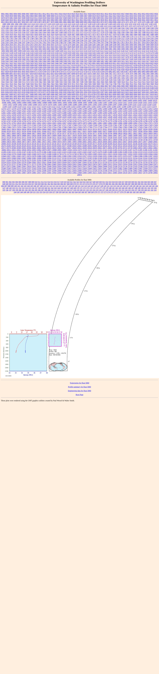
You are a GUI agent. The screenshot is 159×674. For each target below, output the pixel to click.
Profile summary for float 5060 (79, 387)
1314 (36, 28)
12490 (99, 113)
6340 (135, 67)
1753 (61, 36)
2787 (65, 43)
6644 (32, 71)
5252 (110, 57)
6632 (144, 69)
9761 (135, 98)
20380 (69, 146)
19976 (64, 142)
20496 (94, 146)
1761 (94, 36)
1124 (73, 24)
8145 (48, 88)
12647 (105, 117)
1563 (40, 32)
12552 (8, 115)
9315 (152, 96)
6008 (106, 63)
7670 (69, 84)
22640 (49, 162)
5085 (127, 49)
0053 (144, 14)
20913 (14, 150)
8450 (144, 92)
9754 (115, 98)
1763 (102, 36)
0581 (81, 18)
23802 (135, 171)
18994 (54, 135)
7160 (123, 76)
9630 (15, 98)
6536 (110, 69)
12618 (115, 115)
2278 (135, 41)
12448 (94, 111)
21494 (120, 152)
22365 (49, 160)
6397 (69, 69)
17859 (115, 127)
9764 (148, 98)
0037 (123, 14)
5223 (148, 55)
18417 (79, 131)
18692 (39, 133)
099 (12, 186)
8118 (148, 86)
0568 (65, 18)
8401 (106, 92)
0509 (28, 18)
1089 (4, 24)
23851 (3, 173)
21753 (69, 154)
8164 (81, 88)
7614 (139, 82)
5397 (86, 61)
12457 (140, 111)
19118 (155, 135)
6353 (148, 67)
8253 (139, 90)
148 (7, 188)
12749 (18, 121)
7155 (102, 76)
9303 (123, 96)
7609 (119, 82)
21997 (150, 156)
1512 (106, 30)
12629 (13, 117)
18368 (44, 131)
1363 (11, 30)
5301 (28, 59)
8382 (61, 92)
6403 (81, 69)
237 (135, 190)
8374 (40, 92)
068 (68, 184)
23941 (49, 173)
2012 (61, 38)
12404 (105, 109)
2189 (77, 41)
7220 (69, 78)
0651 (15, 20)
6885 (152, 71)
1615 (152, 32)
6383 (44, 69)
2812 (119, 43)
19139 (13, 138)
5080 (106, 49)
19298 (84, 138)
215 (65, 190)
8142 (36, 88)
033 (110, 182)
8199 (28, 90)
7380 (7, 80)
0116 (56, 16)
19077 (125, 135)
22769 (24, 164)
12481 (69, 113)
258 (57, 192)
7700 (102, 84)
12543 (140, 113)
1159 (155, 24)
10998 (90, 102)
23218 (150, 166)
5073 (77, 49)
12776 (99, 121)
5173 (127, 53)
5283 (148, 57)
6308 (81, 67)
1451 (52, 30)
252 (37, 192)
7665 (57, 84)
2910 (11, 45)
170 (78, 188)
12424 (34, 111)
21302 (8, 152)
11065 (29, 105)
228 (107, 190)
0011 (40, 14)
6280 (15, 67)
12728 (110, 119)
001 (7, 182)
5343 (7, 61)
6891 (11, 74)
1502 (77, 30)
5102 (32, 51)
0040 (127, 14)
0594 (115, 18)
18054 (39, 129)
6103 (57, 65)
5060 (28, 49)
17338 (94, 125)
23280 (3, 169)
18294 (145, 129)
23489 (130, 169)
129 (105, 186)
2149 (90, 38)
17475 (13, 127)
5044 (127, 47)
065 (58, 184)
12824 (49, 123)
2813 (123, 43)
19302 (89, 138)
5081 (110, 49)
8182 (135, 88)
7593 (61, 82)
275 (111, 192)
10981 (9, 102)
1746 (32, 36)
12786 (145, 121)
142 (143, 186)
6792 (94, 71)
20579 (8, 148)
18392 (69, 131)
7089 (11, 76)
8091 (135, 86)
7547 (123, 80)
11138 (63, 107)
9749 (102, 98)
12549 (150, 113)
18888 (24, 135)
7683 (86, 84)
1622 (19, 34)
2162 (139, 38)
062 (49, 184)
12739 (140, 119)
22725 (120, 162)
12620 (125, 115)
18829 (145, 133)
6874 (123, 71)
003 (13, 182)
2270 (102, 41)
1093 (21, 24)
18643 (13, 133)
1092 (17, 24)
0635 (127, 18)
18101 (84, 129)
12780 (115, 121)
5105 (44, 51)
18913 (29, 135)
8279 (156, 90)
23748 (105, 171)
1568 (61, 32)
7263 (127, 78)
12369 (129, 107)
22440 (79, 160)
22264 (8, 160)
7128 (56, 76)
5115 (81, 51)
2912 (19, 45)
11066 (34, 105)
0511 (36, 18)
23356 (39, 169)
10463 (94, 100)
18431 (84, 131)
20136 (54, 144)
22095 (44, 158)
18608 (155, 131)
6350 (139, 67)
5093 (3, 51)
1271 (126, 26)
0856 (15, 22)
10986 (34, 102)
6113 (61, 65)
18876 (19, 135)
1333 (90, 28)
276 (115, 192)
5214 (115, 55)
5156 (57, 53)
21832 (130, 154)
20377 (64, 146)
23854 (14, 173)
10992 (64, 102)
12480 (64, 113)
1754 (65, 36)
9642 (36, 98)
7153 (94, 76)
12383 (39, 109)
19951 (49, 142)
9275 (81, 96)
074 (87, 184)
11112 (29, 107)
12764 (59, 121)
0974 (102, 22)
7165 (135, 76)
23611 (69, 171)
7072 (115, 74)
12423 (29, 111)
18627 (3, 133)
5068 (61, 49)
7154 (98, 76)
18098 (79, 129)
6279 (11, 67)
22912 (110, 164)
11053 (150, 102)
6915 (19, 74)
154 (26, 188)
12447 (89, 111)
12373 (149, 107)
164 (58, 188)
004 (16, 182)
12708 (49, 119)
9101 (36, 96)
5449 (69, 63)
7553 (139, 80)
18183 (115, 129)
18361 (39, 131)
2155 (115, 38)
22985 (18, 166)
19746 (145, 140)
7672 (73, 84)
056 (29, 184)
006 (23, 182)
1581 (115, 32)
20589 (18, 148)
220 (81, 190)
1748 (40, 36)
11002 (95, 102)
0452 (123, 16)
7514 (98, 80)
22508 (130, 160)
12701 (34, 119)
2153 (106, 38)
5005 (135, 45)
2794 (90, 43)
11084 (64, 105)
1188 (64, 26)
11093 (99, 105)
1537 (28, 32)
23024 (29, 166)
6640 (15, 71)
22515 (135, 160)
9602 (11, 98)
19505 (39, 140)
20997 (64, 150)
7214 (52, 78)
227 (103, 190)
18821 (130, 133)
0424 (119, 16)
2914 (28, 45)
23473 (110, 169)
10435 (28, 100)
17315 (79, 125)
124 (88, 186)
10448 (58, 100)
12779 (110, 121)
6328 (102, 67)
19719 (130, 140)
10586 (4, 102)
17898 (130, 127)
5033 (90, 47)
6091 (11, 65)
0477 (156, 16)
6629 (131, 69)
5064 (44, 49)
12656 (150, 117)
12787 (150, 121)
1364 (15, 30)
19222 (64, 138)
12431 (59, 111)
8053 (94, 86)
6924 (57, 74)
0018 (65, 14)
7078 (127, 74)
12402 (99, 109)
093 (148, 184)
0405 (77, 16)
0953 (98, 22)
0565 (52, 18)
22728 (125, 162)
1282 (15, 28)
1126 (81, 24)
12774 (89, 121)
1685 (139, 34)
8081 (115, 86)
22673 (69, 162)
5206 (81, 55)
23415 (74, 169)
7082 (144, 74)
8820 (106, 94)
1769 (127, 36)
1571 (73, 32)
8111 (144, 86)
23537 (13, 171)
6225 (123, 65)
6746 (44, 71)
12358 (78, 107)
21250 (125, 150)
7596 (73, 82)
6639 (11, 71)
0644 (148, 18)
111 (47, 186)
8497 (65, 94)
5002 (123, 45)
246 (21, 192)
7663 (52, 84)
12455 (130, 111)
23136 (125, 166)
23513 (150, 169)
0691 (40, 20)
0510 (32, 18)
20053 (120, 142)
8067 (106, 86)
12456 (135, 111)
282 (134, 192)
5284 (152, 57)
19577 (59, 140)
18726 (59, 133)
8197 (19, 90)
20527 (110, 146)
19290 (79, 138)
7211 (40, 78)
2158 (127, 38)
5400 (98, 61)
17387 (120, 125)
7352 (148, 78)
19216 (59, 138)
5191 (40, 55)
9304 (127, 96)
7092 (19, 76)
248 (24, 192)
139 (134, 186)
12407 (115, 109)
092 (145, 184)
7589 (57, 82)
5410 (119, 61)
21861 (13, 156)
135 (121, 186)
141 (140, 186)
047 (155, 182)
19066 (110, 135)
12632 (29, 117)
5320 (98, 59)
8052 (90, 86)
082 (113, 184)
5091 (152, 49)
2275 (123, 41)
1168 (36, 26)
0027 (86, 14)
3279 (69, 45)
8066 (102, 86)
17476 (18, 127)
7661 (48, 84)
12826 (59, 123)
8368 (28, 92)
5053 (7, 49)
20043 (110, 142)
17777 (110, 127)
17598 (64, 127)
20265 (145, 144)
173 (87, 188)
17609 (69, 127)
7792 (123, 84)
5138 (11, 53)
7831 (135, 84)
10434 (23, 100)
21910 (79, 156)
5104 (40, 51)
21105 (84, 150)
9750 (106, 98)
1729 (28, 36)
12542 (135, 113)
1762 (98, 36)
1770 (131, 36)
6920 (40, 74)
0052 (139, 14)
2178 (44, 41)
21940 (99, 156)
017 (58, 182)
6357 (7, 69)
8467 (7, 94)
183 (119, 188)
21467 (89, 152)
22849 (84, 164)
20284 (8, 146)
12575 (29, 115)
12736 (135, 119)
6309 (86, 67)
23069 (74, 166)
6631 (139, 69)
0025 (81, 14)
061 (45, 184)
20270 (150, 144)
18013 (8, 129)
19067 (115, 135)
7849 (152, 84)
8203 (40, 90)
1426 (32, 30)
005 (20, 182)
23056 (64, 166)
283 (137, 192)
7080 (135, 74)
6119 (73, 65)
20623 (64, 148)
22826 (64, 164)
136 (124, 186)
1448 (40, 30)
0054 (148, 14)
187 (132, 188)
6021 (135, 63)
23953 (69, 173)
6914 (15, 74)
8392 (86, 92)
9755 (119, 98)
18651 (18, 133)
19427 (13, 140)
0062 (23, 16)
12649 (115, 117)
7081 (139, 74)
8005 (48, 86)
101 (18, 186)
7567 (11, 82)
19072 (120, 135)
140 (137, 186)
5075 (86, 49)
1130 (98, 24)
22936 (130, 164)
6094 (24, 65)
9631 (19, 98)
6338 (127, 67)
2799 (110, 43)
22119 (54, 158)
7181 (152, 76)
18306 (155, 129)
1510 (98, 30)
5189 (32, 55)
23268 (155, 166)
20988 (54, 150)
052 (16, 184)
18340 (29, 131)
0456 (139, 16)
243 (155, 190)
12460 (155, 111)
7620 (156, 82)
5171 (119, 53)
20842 (150, 148)
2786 (61, 43)
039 (129, 182)
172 (84, 188)
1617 (3, 34)
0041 (131, 14)
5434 (40, 63)
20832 (140, 148)
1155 (138, 24)
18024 (19, 129)
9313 (148, 96)
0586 (94, 18)
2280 (144, 41)
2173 (28, 41)
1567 (57, 32)
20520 (99, 146)
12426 (39, 111)
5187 (23, 55)
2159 (131, 38)
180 (110, 188)
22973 (8, 166)
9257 (57, 96)
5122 (106, 51)
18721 (54, 133)
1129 (93, 24)
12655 (145, 117)
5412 (127, 61)
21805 (94, 154)
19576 (54, 140)
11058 (15, 105)
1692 (7, 36)
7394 (23, 80)
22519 (140, 160)
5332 (148, 59)
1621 (15, 34)
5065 (48, 49)
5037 (106, 47)
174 (90, 188)
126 (95, 186)
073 (84, 184)
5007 (144, 45)
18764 (89, 133)
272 (102, 192)
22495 (115, 160)
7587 (52, 82)
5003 (127, 45)
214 (61, 190)
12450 (105, 111)
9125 (40, 96)
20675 (105, 148)
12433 (64, 111)
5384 (44, 61)
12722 (84, 119)
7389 (19, 80)
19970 (59, 142)
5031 (81, 47)
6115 (65, 65)
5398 (90, 61)
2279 (139, 41)
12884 (110, 123)
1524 (156, 30)
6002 (98, 63)
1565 (48, 32)
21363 (29, 152)
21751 (64, 154)
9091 (11, 96)
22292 (39, 160)
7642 (19, 84)
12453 (120, 111)
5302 (32, 59)
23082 (94, 166)
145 (153, 186)
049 (7, 184)
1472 (65, 30)
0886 (69, 22)
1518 (131, 30)
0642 (139, 18)
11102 (139, 105)
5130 (135, 51)
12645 (94, 117)
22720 (105, 162)
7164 (131, 76)
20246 (135, 144)
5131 (139, 51)
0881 (61, 22)
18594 (145, 131)
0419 (98, 16)
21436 (69, 152)
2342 (3, 43)
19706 (120, 140)
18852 (155, 133)
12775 (94, 121)
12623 (140, 115)
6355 (156, 67)
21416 (54, 152)
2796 (98, 43)
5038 (110, 47)
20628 (74, 148)
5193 (48, 55)
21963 (115, 156)
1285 (19, 28)
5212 (106, 55)
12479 (59, 113)
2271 (106, 41)
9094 (19, 96)
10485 (119, 100)
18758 (79, 133)
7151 (85, 76)
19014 (64, 135)
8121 (152, 86)
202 (26, 190)
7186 (15, 78)
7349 (144, 78)
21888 (49, 156)
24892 (155, 173)
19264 (69, 138)
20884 (3, 150)
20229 (125, 144)
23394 (59, 169)
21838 (140, 154)
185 (126, 188)
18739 (69, 133)
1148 (110, 24)
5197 (65, 55)
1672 (94, 34)
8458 (152, 92)
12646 (99, 117)
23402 (64, 169)
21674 (39, 154)
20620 (59, 148)
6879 (131, 71)
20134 (44, 144)
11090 (84, 105)
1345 (135, 28)
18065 (49, 129)
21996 (145, 156)
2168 (7, 41)
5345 (11, 61)
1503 (81, 30)
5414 (135, 61)
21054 (74, 150)
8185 (148, 88)
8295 (11, 92)
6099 (44, 65)
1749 (44, 36)
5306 (48, 59)
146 (156, 186)
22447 (89, 160)
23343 (34, 169)
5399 (94, 61)
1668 (77, 34)
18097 (74, 129)
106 (34, 186)
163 (55, 188)
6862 (110, 71)
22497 (125, 160)
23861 (19, 173)
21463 (84, 152)
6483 (90, 69)
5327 (127, 59)
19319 (99, 138)
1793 (48, 38)
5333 (152, 59)
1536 (23, 32)
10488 (124, 100)
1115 (37, 24)
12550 (155, 113)
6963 (65, 74)
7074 (119, 74)
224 (94, 190)
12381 (29, 109)
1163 (15, 26)
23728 (94, 171)
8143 (40, 88)
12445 (79, 111)
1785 (19, 38)
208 (45, 190)
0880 (57, 22)
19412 (8, 140)
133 (114, 186)
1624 (28, 34)
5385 (48, 61)
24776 (145, 173)
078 (100, 184)
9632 (23, 98)
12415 (150, 109)
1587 (139, 32)
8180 (131, 88)
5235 (40, 57)
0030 (98, 14)
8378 (48, 92)
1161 (7, 26)
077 (97, 184)
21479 (99, 152)
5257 (123, 57)
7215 (57, 78)
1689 (156, 34)
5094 (7, 51)
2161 (135, 38)
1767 (119, 36)
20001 (84, 142)
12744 (155, 119)
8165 (86, 88)
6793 (98, 71)
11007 (105, 102)
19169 (29, 138)
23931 (44, 173)
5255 (119, 57)
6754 (77, 71)
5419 (156, 61)
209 (49, 190)
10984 (24, 102)
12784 (135, 121)
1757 (77, 36)
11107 (9, 107)
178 (103, 188)
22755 (8, 164)
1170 (44, 26)
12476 (44, 113)
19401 (155, 138)
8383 (65, 92)
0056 (156, 14)
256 (50, 192)
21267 (130, 150)
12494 (105, 113)
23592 (39, 171)
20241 (130, 144)
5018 (32, 47)
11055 (5, 105)
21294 (155, 150)
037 (123, 182)
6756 (86, 71)
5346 (15, 61)
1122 (65, 24)
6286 (40, 67)
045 (148, 182)
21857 (8, 156)
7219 (65, 78)
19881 (39, 142)
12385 (49, 109)
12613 (89, 115)
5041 (123, 47)
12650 (120, 117)
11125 (58, 107)
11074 (44, 105)
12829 (74, 123)
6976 (90, 74)
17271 (64, 125)
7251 (90, 78)
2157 (123, 38)
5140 (19, 53)
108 (41, 186)
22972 (3, 166)
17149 (13, 125)
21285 (140, 150)
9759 (131, 98)
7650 (32, 84)
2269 (98, 41)
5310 (65, 59)
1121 (61, 24)
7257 (106, 78)
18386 (59, 131)
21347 (24, 152)
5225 (156, 55)
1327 (81, 28)
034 (113, 182)
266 (82, 192)
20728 (130, 148)
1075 (127, 22)
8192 (3, 90)
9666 (77, 98)
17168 (24, 125)
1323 (69, 28)
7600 (90, 82)
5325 (119, 59)
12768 (69, 121)
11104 (149, 105)
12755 (44, 121)
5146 (44, 53)
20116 (29, 144)
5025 (57, 47)
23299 (13, 169)
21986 (140, 156)
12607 (59, 115)
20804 (135, 148)
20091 (155, 142)
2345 (15, 43)
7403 (36, 80)
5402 (106, 61)
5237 (48, 57)
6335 (115, 67)
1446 (36, 30)
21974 (125, 156)
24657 (140, 173)
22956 (140, 164)
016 (55, 182)
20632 (79, 148)
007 (26, 182)
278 (121, 192)
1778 (148, 36)
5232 (28, 57)
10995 (75, 102)
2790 (77, 43)
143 (146, 186)
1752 (57, 36)
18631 (8, 133)
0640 (131, 18)
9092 (15, 96)
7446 (77, 80)
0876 (44, 22)
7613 (135, 82)
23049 (49, 166)
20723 (125, 148)
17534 (39, 127)
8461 (156, 92)
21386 (44, 152)
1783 (11, 38)
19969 (54, 142)
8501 (77, 94)
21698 (54, 154)
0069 (52, 16)
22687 (79, 162)
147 (3, 188)
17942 (145, 127)
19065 (105, 135)
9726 (90, 98)
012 (42, 182)
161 (49, 188)
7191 (36, 78)
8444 (135, 92)
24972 (79, 175)
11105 (154, 105)
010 (36, 182)
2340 (152, 41)
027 (90, 182)
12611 (79, 115)
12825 (54, 123)
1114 (33, 24)
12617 (110, 115)
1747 (36, 36)
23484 (125, 169)
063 (52, 184)
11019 (135, 102)
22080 (29, 158)
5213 (110, 55)
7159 (119, 76)
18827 (140, 133)
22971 (155, 164)
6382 (40, 69)
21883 (44, 156)
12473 (34, 113)
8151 (61, 88)
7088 (7, 76)
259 (60, 192)
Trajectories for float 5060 (79, 383)
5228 (11, 57)
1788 (32, 38)
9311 (139, 96)
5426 (28, 63)
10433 (18, 100)
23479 (115, 169)
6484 (94, 69)
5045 (131, 47)
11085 (69, 105)
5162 (81, 53)
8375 (44, 92)
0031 (102, 14)
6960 (61, 74)
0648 (3, 20)
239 (142, 190)
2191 (86, 41)
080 (107, 184)
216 (68, 190)
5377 (23, 61)
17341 (99, 125)
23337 (29, 169)
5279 (131, 57)
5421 (7, 63)
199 (16, 190)
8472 (15, 94)
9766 (156, 98)
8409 (119, 92)
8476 (23, 94)
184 (123, 188)
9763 (144, 98)
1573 (81, 32)
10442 (48, 100)
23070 (79, 166)
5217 (127, 55)
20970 (44, 150)
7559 (156, 80)
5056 (15, 49)
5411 (123, 61)
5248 (94, 57)
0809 (65, 20)
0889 (81, 22)
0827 (90, 20)
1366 (23, 30)
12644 (89, 117)
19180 (39, 138)
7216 (61, 78)
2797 (102, 43)
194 (155, 188)
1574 (86, 32)
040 (132, 182)
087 (129, 184)
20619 (54, 148)
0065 (36, 16)
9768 (3, 100)
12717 (79, 119)
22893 (105, 164)
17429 (145, 125)
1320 (57, 28)
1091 (12, 24)
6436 (86, 69)
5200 (77, 55)
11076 (50, 105)
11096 (109, 105)
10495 (139, 100)
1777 (144, 36)
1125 (77, 24)
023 (78, 182)
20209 (109, 144)
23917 (39, 173)
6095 (28, 65)
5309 (61, 59)
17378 (110, 125)
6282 (23, 67)
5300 (23, 59)
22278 (24, 160)
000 (3, 182)
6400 (73, 69)
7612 (131, 82)
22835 (74, 164)
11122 (53, 107)
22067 (24, 158)
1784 (15, 38)
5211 (102, 55)
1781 (3, 38)
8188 (152, 88)
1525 (3, 32)
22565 (18, 162)
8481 (36, 94)
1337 (106, 28)
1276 (147, 26)
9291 (94, 96)
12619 (120, 115)
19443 (24, 140)
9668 (81, 98)
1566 (52, 32)
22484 (110, 160)
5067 (57, 49)
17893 (125, 127)
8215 (90, 90)
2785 (57, 43)
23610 (64, 171)
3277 (61, 45)
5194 (52, 55)
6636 (156, 69)
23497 (140, 169)
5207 (86, 55)
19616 (89, 140)
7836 (139, 84)
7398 (28, 80)
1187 (60, 26)
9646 (44, 98)
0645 (152, 18)
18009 (3, 129)
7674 (77, 84)
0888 (77, 22)
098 (9, 186)
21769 (74, 154)
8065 (98, 86)
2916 (36, 45)
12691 (18, 119)
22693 (84, 162)
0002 (7, 14)
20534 (125, 146)
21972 (120, 156)
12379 (18, 109)
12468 (18, 113)
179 (107, 188)
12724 (94, 119)
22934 (125, 164)
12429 (49, 111)
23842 (155, 171)
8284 (7, 92)
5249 (98, 57)
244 (15, 192)
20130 (34, 144)
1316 (44, 28)
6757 (90, 71)
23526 (3, 171)
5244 (77, 57)
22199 (99, 158)
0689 (32, 20)
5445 (52, 63)
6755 (81, 71)
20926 (24, 150)
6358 (11, 69)
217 (71, 190)
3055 (52, 45)
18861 (3, 135)
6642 (23, 71)
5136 (3, 53)
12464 (13, 113)
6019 (127, 63)
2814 (127, 43)
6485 (98, 69)
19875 (29, 142)
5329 (135, 59)
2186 (65, 41)
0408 (90, 16)
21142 (104, 150)
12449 (99, 111)
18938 (44, 135)
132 (111, 186)
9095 (23, 96)
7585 (44, 82)
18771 (94, 133)
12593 (39, 115)
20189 (104, 144)
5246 (86, 57)
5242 (69, 57)
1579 (106, 32)
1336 (102, 28)
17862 (120, 127)
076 (94, 184)
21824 (120, 154)
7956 (28, 86)
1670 (86, 34)
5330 (139, 59)
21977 (130, 156)
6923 (52, 74)
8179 (127, 88)
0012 (44, 14)
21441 (74, 152)
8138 (28, 88)
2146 (77, 38)
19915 (44, 142)
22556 (13, 162)
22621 (44, 162)
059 (39, 184)
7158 (114, 76)
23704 (84, 171)
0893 (86, 22)
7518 (102, 80)
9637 (32, 98)
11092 (94, 105)
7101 (32, 76)
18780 (99, 133)
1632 (48, 34)
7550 (131, 80)
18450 (89, 131)
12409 (125, 109)
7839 (144, 84)
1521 (144, 30)
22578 (24, 162)
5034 (94, 47)
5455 (90, 63)
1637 (65, 34)
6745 (40, 71)
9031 (3, 96)
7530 (106, 80)
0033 (110, 14)
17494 (24, 127)
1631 (44, 34)
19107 (145, 135)
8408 (115, 92)
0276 (65, 16)
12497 (115, 113)
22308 (44, 160)
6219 (102, 65)
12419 (13, 111)
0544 (40, 18)
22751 (155, 162)
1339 (115, 28)
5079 (102, 49)
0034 (115, 14)
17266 (54, 125)
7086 (3, 76)
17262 (49, 125)
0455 (135, 16)
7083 (148, 74)
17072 (150, 123)
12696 (24, 119)
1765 (110, 36)
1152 (126, 24)
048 (3, 184)
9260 (61, 96)
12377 (8, 109)
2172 (23, 41)
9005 (139, 94)
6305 (69, 67)
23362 (44, 169)
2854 (7, 45)
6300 (48, 67)
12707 (44, 119)
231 (116, 190)
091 (142, 184)
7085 (156, 74)
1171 (48, 26)
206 (39, 190)
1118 (49, 24)
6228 (135, 65)
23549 (18, 171)
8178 (123, 88)
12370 (134, 107)
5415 (139, 61)
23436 (84, 169)
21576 (13, 154)
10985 (29, 102)
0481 (11, 18)
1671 (90, 34)
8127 (11, 88)
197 (10, 190)
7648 (28, 84)
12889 (130, 123)
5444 (48, 63)
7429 (69, 80)
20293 (13, 146)
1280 (7, 28)
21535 (155, 152)
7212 (44, 78)
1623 (23, 34)
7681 (81, 84)
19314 (94, 138)
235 (129, 190)
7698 (94, 84)
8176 (119, 88)
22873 (99, 164)
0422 (110, 16)
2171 (19, 41)
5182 (7, 55)
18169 (109, 129)
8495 (61, 94)
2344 (11, 43)
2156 (119, 38)
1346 (139, 28)
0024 (77, 14)
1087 (152, 22)
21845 (155, 154)
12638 (59, 117)
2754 (36, 43)
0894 (90, 22)
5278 (127, 57)
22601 (34, 162)
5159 (69, 53)
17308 (74, 125)
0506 (15, 18)
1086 (148, 22)
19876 (34, 142)
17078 (155, 123)
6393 (57, 69)
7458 (81, 80)
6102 (53, 65)
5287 (3, 59)
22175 (84, 158)
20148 (74, 144)
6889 (7, 74)
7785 (119, 84)
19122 (3, 138)
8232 (115, 90)
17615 (74, 127)
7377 (156, 78)
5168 (106, 53)
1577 (98, 32)
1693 (11, 36)
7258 (110, 78)
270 (95, 192)
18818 (120, 133)
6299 (44, 67)
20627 (69, 148)
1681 (123, 34)
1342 (127, 28)
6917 (28, 74)
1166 (28, 26)
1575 (90, 32)
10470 (104, 100)
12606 (54, 115)
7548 (127, 80)
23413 (69, 169)
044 (145, 182)
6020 (131, 63)
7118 (52, 76)
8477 (28, 94)
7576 (32, 82)
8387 (73, 92)
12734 (130, 119)
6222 (110, 65)
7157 (110, 76)
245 (18, 192)
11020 (140, 102)
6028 (7, 65)
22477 (105, 160)
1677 (110, 34)
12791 (8, 123)
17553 (49, 127)
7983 (40, 86)
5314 (73, 59)
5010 (156, 45)
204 (32, 190)
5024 (52, 47)
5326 (123, 59)
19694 (115, 140)
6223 (114, 65)
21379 (39, 152)
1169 (40, 26)
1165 (24, 26)
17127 (8, 125)
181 (113, 188)
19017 (69, 135)
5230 (19, 57)
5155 (52, 53)
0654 (23, 20)
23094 (99, 166)
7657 (40, 84)
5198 (69, 55)
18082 (64, 129)
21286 (145, 150)
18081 (59, 129)
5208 (90, 55)
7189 (28, 78)
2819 (148, 43)
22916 (115, 164)
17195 (39, 125)
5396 (81, 61)
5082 (115, 49)
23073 (89, 166)
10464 (99, 100)
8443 (131, 92)
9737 (94, 98)
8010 (61, 86)
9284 (86, 96)
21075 (79, 150)
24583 (135, 173)
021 (71, 182)
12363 (98, 107)
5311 (69, 59)
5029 (73, 47)
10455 (69, 100)
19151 (24, 138)
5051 (156, 47)
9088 (7, 96)
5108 (57, 51)
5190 (36, 55)
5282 (144, 57)
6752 (69, 71)
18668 (29, 133)
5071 (69, 49)
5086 (131, 49)
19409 (3, 140)
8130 (19, 88)
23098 (105, 166)
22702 (89, 162)
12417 (3, 111)
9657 (61, 98)
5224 (152, 55)
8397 (102, 92)
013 (45, 182)
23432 (79, 169)
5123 (110, 51)
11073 (40, 105)
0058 (7, 16)
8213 (81, 90)
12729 (115, 119)
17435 (150, 125)
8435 (127, 92)
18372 (49, 131)
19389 (145, 138)
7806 (127, 84)
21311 (13, 152)
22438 (74, 160)
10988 (44, 102)
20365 (59, 146)
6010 (110, 63)
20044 (115, 142)
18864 (14, 135)
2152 (102, 38)
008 (29, 182)
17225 (44, 125)
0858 (23, 22)
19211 (54, 138)
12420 (18, 111)
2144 (69, 38)
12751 (29, 121)
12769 (74, 121)
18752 (74, 133)
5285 (156, 57)
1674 (102, 34)
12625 (150, 115)
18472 (105, 131)
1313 (32, 28)
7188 (23, 78)
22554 (3, 162)
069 (71, 184)
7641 (15, 84)
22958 (145, 164)
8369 (32, 92)
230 (113, 190)
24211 (95, 173)
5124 (114, 51)
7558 (152, 80)
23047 (44, 166)
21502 (135, 152)
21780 (79, 154)
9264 (65, 96)
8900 (135, 94)
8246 (127, 90)
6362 (28, 69)
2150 (94, 38)
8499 (73, 94)
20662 (99, 148)
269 (92, 192)
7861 (7, 86)
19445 (29, 140)
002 (10, 182)
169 (74, 188)
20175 (94, 144)
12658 (3, 119)
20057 (125, 142)
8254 (144, 90)
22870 (94, 164)
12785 (140, 121)
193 (152, 188)
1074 (123, 22)
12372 (144, 107)
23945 (59, 173)
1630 (40, 34)
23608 (59, 171)
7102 (36, 76)
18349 (34, 131)
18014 (14, 129)
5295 (11, 59)
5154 (48, 53)
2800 (115, 43)
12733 (125, 119)
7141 (73, 76)
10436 (33, 100)
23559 (29, 171)
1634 (57, 34)
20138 (64, 144)
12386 (54, 109)
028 (94, 182)
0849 (148, 20)
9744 (98, 98)
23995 (89, 173)
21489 (115, 152)
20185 (99, 144)
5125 (118, 51)
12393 (69, 109)
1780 (156, 36)
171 (81, 188)
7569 (19, 82)
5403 (110, 61)
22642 (54, 162)
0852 (156, 20)
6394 (61, 69)
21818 (115, 154)
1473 (69, 30)
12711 (59, 119)
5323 (110, 59)
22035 (155, 156)
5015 (19, 47)
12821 (34, 123)
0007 (28, 14)
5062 (36, 49)
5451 (77, 63)
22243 (145, 158)
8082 (119, 86)
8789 (94, 94)
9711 (85, 98)
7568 (15, 82)
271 (98, 192)
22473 (94, 160)
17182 (34, 125)
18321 (13, 131)
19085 (130, 135)
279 (124, 192)
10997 (85, 102)
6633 (148, 69)
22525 (145, 160)
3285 (94, 45)
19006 (59, 135)
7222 (77, 78)
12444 (74, 111)
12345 (68, 107)
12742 (150, 119)
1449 (44, 30)
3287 (102, 45)
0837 (131, 20)
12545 (145, 113)
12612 (84, 115)
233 (123, 190)
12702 (39, 119)
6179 (90, 65)
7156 (106, 76)
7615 (144, 82)
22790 (44, 164)
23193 (145, 166)
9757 (123, 98)
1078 (139, 22)
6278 (7, 67)
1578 (102, 32)
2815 (131, 43)
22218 (120, 158)
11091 (89, 105)
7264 (131, 78)
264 (76, 192)
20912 (9, 150)
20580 (13, 148)
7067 (110, 74)
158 (39, 188)
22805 (54, 164)
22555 (8, 162)
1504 (86, 30)
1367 (28, 30)
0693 (48, 20)
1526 (7, 32)
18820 (125, 133)
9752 (110, 98)
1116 (41, 24)
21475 (94, 152)
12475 (39, 113)
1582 (119, 32)
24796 (150, 173)
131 (108, 186)
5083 (119, 49)
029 (97, 182)
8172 (102, 88)
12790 (3, 123)
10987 (39, 102)
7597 (77, 82)
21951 (105, 156)
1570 (69, 32)
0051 (135, 14)
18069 (54, 129)
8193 (7, 90)
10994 (70, 102)
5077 (94, 49)
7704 (106, 84)
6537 (115, 69)
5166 (98, 53)
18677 (34, 133)
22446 (84, 160)
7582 (40, 82)
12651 (125, 117)
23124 (120, 166)
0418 (94, 16)
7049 (94, 74)
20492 (89, 146)
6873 (119, 71)
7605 (106, 82)
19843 (13, 142)
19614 (84, 140)
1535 (19, 32)
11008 (110, 102)
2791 (81, 43)
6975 (86, 74)
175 (94, 188)
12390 (64, 109)
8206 (52, 90)
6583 (123, 69)
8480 (32, 94)
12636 (49, 117)
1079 (144, 22)
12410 (130, 109)
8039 (77, 86)
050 (10, 184)
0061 (19, 16)
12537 (120, 113)
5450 (73, 63)
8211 (73, 90)
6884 (148, 71)
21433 (64, 152)
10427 (8, 100)
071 (78, 184)
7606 (110, 82)
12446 (84, 111)
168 (71, 188)
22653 (59, 162)
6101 (48, 65)
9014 (144, 94)
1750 (48, 36)
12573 (24, 115)
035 (116, 182)
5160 (73, 53)
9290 (90, 96)
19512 (44, 140)
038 (126, 182)
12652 (130, 117)
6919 (36, 74)
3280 (73, 45)
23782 (125, 171)
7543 (115, 80)
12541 (130, 113)
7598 (81, 82)
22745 (150, 162)
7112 (48, 76)
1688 (152, 34)
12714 (69, 119)
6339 (131, 67)
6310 (90, 67)
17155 (18, 125)
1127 (85, 24)
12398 (84, 109)
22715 (99, 162)
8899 (131, 94)
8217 (98, 90)
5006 (139, 45)
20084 (150, 142)
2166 (156, 38)
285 (144, 192)
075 (90, 184)
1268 (118, 26)
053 (20, 184)
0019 (69, 14)
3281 (77, 45)
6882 (139, 71)
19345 (115, 138)
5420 (3, 63)
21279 (135, 150)
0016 (61, 14)
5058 (23, 49)
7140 (69, 76)
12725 (99, 119)
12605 (49, 115)
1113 (29, 24)
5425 (23, 63)
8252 (135, 90)
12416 (155, 109)
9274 (77, 96)
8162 (73, 88)
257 (53, 192)
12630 (18, 117)
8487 (57, 94)
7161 (127, 76)
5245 (81, 57)
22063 (18, 158)
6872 (115, 71)
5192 (44, 55)
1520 (139, 30)
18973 (49, 135)
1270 (122, 26)
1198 (73, 26)
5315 (77, 59)
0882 (65, 22)
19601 (74, 140)
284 (140, 192)
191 (145, 188)
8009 (57, 86)
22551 (155, 160)
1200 (81, 26)
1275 (143, 26)
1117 (45, 24)
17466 (8, 127)
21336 (18, 152)
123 (85, 186)
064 (55, 184)
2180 (52, 41)
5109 (61, 51)
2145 (73, 38)
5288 (7, 59)
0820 (69, 20)
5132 (143, 51)
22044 (3, 158)
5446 (57, 63)
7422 (57, 80)
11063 (25, 105)
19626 (94, 140)
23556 (24, 171)
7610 (123, 82)
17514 (29, 127)
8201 (36, 90)
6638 (7, 71)
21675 (44, 154)
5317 (86, 59)
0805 (57, 20)
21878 (34, 156)
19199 (49, 138)
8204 (44, 90)
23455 (99, 169)
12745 (3, 121)
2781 (40, 43)
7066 (106, 74)
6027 (3, 65)
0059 (11, 16)
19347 (120, 138)
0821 (73, 20)
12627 (3, 117)
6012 (119, 63)
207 (42, 190)
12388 (59, 109)
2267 (90, 41)
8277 (152, 90)
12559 (18, 115)
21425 (59, 152)
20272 (155, 144)
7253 (98, 78)
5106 (49, 51)
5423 (15, 63)
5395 (77, 61)
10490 (129, 100)
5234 (36, 57)
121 (79, 186)
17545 (44, 127)
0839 (135, 20)
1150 (118, 24)
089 (135, 184)
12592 (34, 115)
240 (145, 190)
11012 (115, 102)
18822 (135, 133)
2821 (156, 43)
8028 (73, 86)
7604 (102, 82)
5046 (135, 47)
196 (7, 190)
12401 (94, 109)
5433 (36, 63)
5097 (15, 51)
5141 (23, 53)
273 (105, 192)
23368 (49, 169)
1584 (127, 32)
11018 (130, 102)
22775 (34, 164)
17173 (29, 125)
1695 (19, 36)
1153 (130, 24)
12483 (79, 113)
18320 (8, 131)
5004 (131, 45)
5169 (110, 53)
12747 (8, 121)
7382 (11, 80)
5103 (36, 51)
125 (92, 186)
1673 (98, 34)
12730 (120, 119)
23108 (115, 166)
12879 (84, 123)
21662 (24, 154)
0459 (152, 16)
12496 (110, 113)
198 (13, 190)
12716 (74, 119)
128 (101, 186)
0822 (77, 20)
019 (65, 182)
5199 (73, 55)
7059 (102, 74)
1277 (151, 26)
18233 (125, 129)
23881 (34, 173)
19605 (79, 140)
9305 (131, 96)
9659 (65, 98)
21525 (145, 152)
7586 (48, 82)
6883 (144, 71)
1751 (52, 36)
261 (66, 192)
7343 (135, 78)
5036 (102, 47)
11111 (24, 107)
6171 (81, 65)
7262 (123, 78)
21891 (59, 156)
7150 (81, 76)
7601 (94, 82)
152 (20, 188)
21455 (79, 152)
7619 (152, 82)
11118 (43, 107)
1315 (40, 28)
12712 (64, 119)
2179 (48, 41)
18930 (39, 135)
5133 (147, 51)
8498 (69, 94)
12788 (155, 121)
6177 (85, 65)
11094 (104, 105)
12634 (39, 117)
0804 (52, 20)
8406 (110, 92)
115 (60, 186)
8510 (81, 94)
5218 (131, 55)
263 (73, 192)
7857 (3, 86)
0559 (44, 18)
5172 (123, 53)
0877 (48, 22)
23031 (34, 166)
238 (139, 190)
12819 (24, 123)
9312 (144, 96)
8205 (48, 90)
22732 (130, 162)
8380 (52, 92)
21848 (3, 156)
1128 (89, 24)
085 (123, 184)
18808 (115, 133)
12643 (84, 117)
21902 (69, 156)
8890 (115, 94)
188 (135, 188)
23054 (59, 166)
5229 (15, 57)
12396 (79, 109)
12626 (155, 115)
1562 (36, 32)
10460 (84, 100)
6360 (19, 69)
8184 (144, 88)
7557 (148, 80)
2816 (135, 43)
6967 (69, 74)
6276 (156, 65)
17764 (105, 127)
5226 (3, 57)
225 (97, 190)
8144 (44, 88)
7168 (148, 76)
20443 (74, 146)
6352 (144, 67)
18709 (49, 133)
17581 (59, 127)
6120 (77, 65)
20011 (94, 142)
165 (61, 188)
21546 (3, 154)
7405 (40, 80)
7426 (65, 80)
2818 (144, 43)
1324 (73, 28)
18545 (120, 131)
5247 (90, 57)
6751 (65, 71)
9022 (156, 94)
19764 (155, 140)
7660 (44, 84)
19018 (74, 135)
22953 (135, 164)
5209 (94, 55)
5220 (135, 55)
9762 (139, 98)
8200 (32, 90)
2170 (15, 41)
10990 (54, 102)
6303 (61, 67)
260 (63, 192)
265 (79, 192)
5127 (127, 51)
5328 (131, 59)
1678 (115, 34)
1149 (114, 24)
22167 (74, 158)
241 (148, 190)
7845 (148, 84)
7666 (61, 84)
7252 (94, 78)
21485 (105, 152)
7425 (61, 80)
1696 (23, 36)
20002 (89, 142)
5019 (36, 47)
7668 (65, 84)
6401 (77, 69)
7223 (81, 78)
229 (110, 190)
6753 (73, 71)
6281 (19, 67)
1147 (106, 24)
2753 (32, 43)
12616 (105, 115)
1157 (146, 24)
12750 (24, 121)
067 (65, 184)
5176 (139, 53)
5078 (98, 49)
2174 (32, 41)
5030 (77, 47)
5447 (61, 63)
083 (116, 184)
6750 (61, 71)
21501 (130, 152)
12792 (13, 123)
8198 (23, 90)
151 (16, 188)
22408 (64, 160)
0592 (106, 18)
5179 (152, 53)
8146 (52, 88)
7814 (131, 84)
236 (132, 190)
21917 (84, 156)
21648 (18, 154)
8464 (3, 94)
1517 (127, 30)
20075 (140, 142)
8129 (15, 88)
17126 (3, 125)
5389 (61, 61)
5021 (44, 47)
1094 (25, 24)
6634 (152, 69)
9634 (28, 98)
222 (87, 190)
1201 (85, 26)
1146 (102, 24)
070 (74, 184)
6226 (127, 65)
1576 (94, 32)
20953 (34, 150)
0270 (61, 16)
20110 (24, 144)
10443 (53, 100)
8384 (69, 92)
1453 (61, 30)
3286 (98, 45)
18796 (110, 133)
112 (50, 186)
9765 (152, 98)
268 (89, 192)
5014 (15, 47)
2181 (57, 41)
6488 (106, 69)
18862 (8, 135)
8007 (53, 86)
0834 (119, 20)
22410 (69, 160)
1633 (52, 34)
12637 (54, 117)
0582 (86, 18)
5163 (86, 53)
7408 (44, 80)
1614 (148, 32)
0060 (15, 16)
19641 (99, 140)
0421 (106, 16)
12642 (79, 117)
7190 (32, 78)
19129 (8, 138)
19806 (3, 142)
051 (13, 184)
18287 (140, 129)
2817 (139, 43)
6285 (36, 67)
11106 (4, 107)
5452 (81, 63)
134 (117, 186)
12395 (74, 109)
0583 (90, 18)
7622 (3, 84)
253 (40, 192)
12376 (3, 109)
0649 (7, 20)
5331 (144, 59)
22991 (24, 166)
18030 (24, 129)
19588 (64, 140)
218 (74, 190)
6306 (73, 67)
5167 (102, 53)
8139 (32, 88)
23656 (74, 171)
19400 (150, 138)
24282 (99, 173)
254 (44, 192)
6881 (135, 71)
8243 (123, 90)
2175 (36, 41)
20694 (110, 148)
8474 (19, 94)
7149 (77, 76)
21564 (8, 154)
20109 (19, 144)
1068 (119, 22)
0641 (135, 18)
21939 (94, 156)
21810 (99, 154)
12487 (94, 113)
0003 (11, 14)
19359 (130, 138)
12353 (73, 107)
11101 (134, 105)
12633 (34, 117)
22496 (120, 160)
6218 (98, 65)
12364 (103, 107)
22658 (64, 162)
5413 (131, 61)
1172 (52, 26)
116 (63, 186)
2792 (86, 43)
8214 (86, 90)
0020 (73, 14)
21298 (3, 152)
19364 (135, 138)
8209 (65, 90)
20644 (89, 148)
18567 (135, 131)
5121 (102, 51)
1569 (65, 32)
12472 (29, 113)
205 (36, 190)
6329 (106, 67)
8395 (98, 92)
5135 (156, 51)
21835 (135, 154)
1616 (156, 32)
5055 (11, 49)
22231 (130, 158)
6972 (81, 74)
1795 (52, 38)
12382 (34, 109)
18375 (54, 131)
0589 (98, 18)
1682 (127, 34)
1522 (148, 30)
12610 (74, 115)
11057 (9, 105)
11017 (125, 102)
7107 (44, 76)
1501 (73, 30)
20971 (49, 150)
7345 (139, 78)
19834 (8, 142)
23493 (135, 169)
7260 (115, 78)
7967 (32, 86)
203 (29, 190)
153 (23, 188)
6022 (139, 63)
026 (87, 182)
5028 (69, 47)
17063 (145, 123)
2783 (48, 43)
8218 (102, 90)
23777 (120, 171)
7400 (32, 80)
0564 (48, 18)
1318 (52, 28)
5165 (94, 53)
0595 (119, 18)
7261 (119, 78)
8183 (139, 88)
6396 (65, 69)
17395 (125, 125)
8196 (15, 90)
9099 (32, 96)
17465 (3, 127)
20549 (140, 146)
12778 (105, 121)
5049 (148, 47)
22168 (79, 158)
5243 (73, 57)
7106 (40, 76)
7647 (23, 84)
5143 (32, 53)
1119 (53, 24)
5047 (139, 47)
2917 (40, 45)
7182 (156, 76)
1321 (61, 28)
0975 (106, 22)
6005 (102, 63)
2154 (110, 38)
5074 (81, 49)
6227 (131, 65)
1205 (101, 26)
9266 (73, 96)
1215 (106, 26)
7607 (115, 82)
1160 (3, 26)
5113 (73, 51)
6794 (102, 71)
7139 (65, 76)
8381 (57, 92)
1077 (135, 22)
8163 (77, 88)
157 (36, 188)
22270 (13, 160)
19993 (74, 142)
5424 (19, 63)
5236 (44, 57)
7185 (11, 78)
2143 (65, 38)
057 (32, 184)
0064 (32, 16)
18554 (125, 131)
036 (119, 182)
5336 (3, 61)
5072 (73, 49)
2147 (81, 38)
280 (127, 192)
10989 (49, 102)
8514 (90, 94)
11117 (39, 107)
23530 (8, 171)
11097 (114, 105)
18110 (89, 129)
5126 (122, 51)
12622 (135, 115)
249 (28, 192)
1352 (7, 30)
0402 (69, 16)
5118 (89, 51)
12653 (135, 117)
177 (100, 188)
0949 (94, 22)
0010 (36, 14)
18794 (105, 133)
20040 (105, 142)
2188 (73, 41)
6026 (156, 63)
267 (86, 192)
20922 (19, 150)
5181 (3, 55)
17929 (140, 127)
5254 (115, 57)
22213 (115, 158)
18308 (3, 131)
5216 (123, 55)
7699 (98, 84)
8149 (57, 88)
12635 (44, 117)
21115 (89, 150)
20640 (84, 148)
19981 (69, 142)
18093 (69, 129)
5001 (119, 45)
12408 (120, 109)
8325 (19, 92)
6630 (135, 69)
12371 (139, 107)
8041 (82, 86)
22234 (135, 158)
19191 (44, 138)
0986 (115, 22)
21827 (125, 154)
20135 (49, 144)
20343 (39, 146)
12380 (24, 109)
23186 (140, 166)
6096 (32, 65)
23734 (99, 171)
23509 (145, 169)
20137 (59, 144)
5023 (48, 47)
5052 (3, 49)
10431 (13, 100)
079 (103, 184)
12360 (83, 107)
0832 (110, 20)
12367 (119, 107)
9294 (102, 96)
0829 (98, 20)
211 (55, 190)
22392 (59, 160)
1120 (57, 24)
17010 (140, 123)
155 (29, 188)
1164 (20, 26)
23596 (44, 171)
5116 (85, 51)
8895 (119, 94)
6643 (28, 71)
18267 (135, 129)
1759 (86, 36)
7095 (24, 76)
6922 (48, 74)
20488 (84, 146)
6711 (36, 71)
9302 (119, 96)
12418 (8, 111)
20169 (89, 144)
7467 (86, 80)
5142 (28, 53)
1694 (15, 36)
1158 (151, 24)
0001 (3, 14)
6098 (40, 65)
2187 (69, 41)
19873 (24, 142)
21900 (64, 156)
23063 (69, 166)
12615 (99, 115)
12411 (135, 109)
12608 (64, 115)
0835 (123, 20)
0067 (44, 16)
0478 (3, 18)
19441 (18, 140)
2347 (23, 43)
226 (100, 190)
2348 (28, 43)
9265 (69, 96)
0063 (28, 16)
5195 (57, 55)
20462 (79, 146)
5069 (65, 49)
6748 (52, 71)
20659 (94, 148)
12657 (155, 117)
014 (49, 182)
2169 (11, 41)
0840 (139, 20)
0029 (94, 14)
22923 (120, 164)
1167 (32, 26)
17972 (155, 127)
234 (126, 190)
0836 (127, 20)
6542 (119, 69)
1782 (7, 38)
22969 (150, 164)
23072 (84, 166)
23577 (34, 171)
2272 (110, 41)
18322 (18, 131)
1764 (106, 36)
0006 (23, 14)
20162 (84, 144)
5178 (148, 53)
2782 (44, 43)
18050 (34, 129)
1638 (69, 34)
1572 (77, 32)
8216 (94, 90)
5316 (81, 59)
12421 (24, 111)
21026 (69, 150)
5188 (28, 55)
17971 (150, 127)
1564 (44, 32)
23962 (74, 173)
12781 (120, 121)
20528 (115, 146)
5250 (102, 57)
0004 (15, 14)
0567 (61, 18)
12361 (88, 107)
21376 (34, 152)
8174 (110, 88)
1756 (73, 36)
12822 (39, 123)
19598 (69, 140)
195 (3, 190)
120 (76, 186)
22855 (89, 164)
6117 (69, 65)
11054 (155, 102)
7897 (11, 86)
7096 (28, 76)
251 (34, 192)
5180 (156, 53)
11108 (14, 107)
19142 (18, 138)
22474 (99, 160)
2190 (81, 41)
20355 (49, 146)
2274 (119, 41)
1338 (110, 28)
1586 (135, 32)
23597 (49, 171)
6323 (98, 67)
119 (72, 186)
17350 (105, 125)
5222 (144, 55)
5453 (86, 63)
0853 (3, 22)
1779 (152, 36)
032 (107, 182)
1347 (144, 28)
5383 (40, 61)
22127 (59, 158)
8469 (11, 94)
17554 (54, 127)
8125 (3, 88)
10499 (150, 100)
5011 (3, 47)
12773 (84, 121)
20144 (69, 144)
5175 (135, 53)
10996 (80, 102)
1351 (3, 30)
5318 (90, 59)
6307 (77, 67)
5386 (52, 61)
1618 (7, 34)
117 (66, 186)
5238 (52, 57)
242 (152, 190)
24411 (110, 173)
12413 (145, 109)
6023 (144, 63)
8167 (94, 88)
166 (65, 188)
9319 (3, 98)
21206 (114, 150)
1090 (8, 24)
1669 (81, 34)
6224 (119, 65)
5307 (52, 59)
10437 (38, 100)
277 (118, 192)
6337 (123, 67)
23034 (39, 166)
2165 (152, 38)
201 (23, 190)
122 (82, 186)
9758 (127, 98)
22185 (89, 158)
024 (81, 182)
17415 (130, 125)
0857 (19, 22)
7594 (65, 82)
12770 (79, 121)
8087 (127, 86)
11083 (59, 105)
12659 (8, 119)
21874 (29, 156)
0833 (115, 20)
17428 (140, 125)
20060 (135, 142)
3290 (115, 45)
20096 (3, 144)
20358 (54, 146)
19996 (79, 142)
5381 (36, 61)
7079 (131, 74)
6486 (102, 69)
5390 (65, 61)
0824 (86, 20)
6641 (19, 71)
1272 (130, 26)
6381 (36, 69)
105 (31, 186)
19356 (125, 138)
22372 (54, 160)
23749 (110, 171)
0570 (73, 18)
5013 (11, 47)
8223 (106, 90)
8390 (77, 92)
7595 (69, 82)
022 (74, 182)
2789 (73, 43)
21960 (110, 156)
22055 (8, 158)
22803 (49, 164)
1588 (144, 32)
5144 (36, 53)
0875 (40, 22)
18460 (94, 131)
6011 (114, 63)
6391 (48, 69)
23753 (115, 171)
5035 (98, 47)
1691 (3, 36)
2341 (156, 41)
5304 (40, 59)
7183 (3, 78)
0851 (152, 20)
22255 (155, 158)
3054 (48, 45)
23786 (130, 171)
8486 (52, 94)
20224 (120, 144)
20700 (115, 148)
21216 (119, 150)
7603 (98, 82)
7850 (156, 84)
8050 (86, 86)
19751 (150, 140)
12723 (89, 119)
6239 (143, 65)
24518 (125, 173)
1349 (152, 28)
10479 (114, 100)
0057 (3, 16)
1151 (122, 24)
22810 (59, 164)
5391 (69, 61)
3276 (57, 45)
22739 (135, 162)
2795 (94, 43)
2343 (7, 43)
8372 (36, 92)
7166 (139, 76)
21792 (84, 154)
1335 (98, 28)
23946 (64, 173)
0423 (115, 16)
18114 (94, 129)
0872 (28, 22)
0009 (32, 14)
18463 (99, 131)
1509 (94, 30)
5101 (28, 51)
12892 (135, 123)
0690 (36, 20)
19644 (105, 140)
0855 (11, 22)
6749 (57, 71)
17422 (135, 125)
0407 (86, 16)
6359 (15, 69)
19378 (140, 138)
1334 (94, 28)
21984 (135, 156)
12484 (84, 113)
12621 (130, 115)
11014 (120, 102)
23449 (89, 169)
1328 (86, 28)
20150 (79, 144)
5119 (93, 51)
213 (58, 190)
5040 (119, 47)
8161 (69, 88)
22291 (34, 160)
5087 (135, 49)
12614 (94, 115)
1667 (73, 34)
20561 (145, 146)
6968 (73, 74)
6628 (127, 69)
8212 (77, 90)
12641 (74, 117)
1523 (152, 30)
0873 (32, 22)
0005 (19, 14)
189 (139, 188)
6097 (36, 65)
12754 (39, 121)
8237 (119, 90)
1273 (135, 26)
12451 (110, 111)
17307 (69, 125)
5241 (65, 57)
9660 (69, 98)
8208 (61, 90)
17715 (94, 127)
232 (119, 190)
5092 (156, 49)
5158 (65, 53)
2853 (3, 45)
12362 (93, 107)
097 (5, 186)
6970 (77, 74)
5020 (40, 47)
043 (142, 182)
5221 (139, 55)
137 (127, 186)
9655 (57, 98)
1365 (19, 30)
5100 (24, 51)
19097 (140, 135)
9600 (7, 98)
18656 (24, 133)
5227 (7, 57)
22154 (69, 158)
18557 (130, 131)
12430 (54, 111)
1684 (135, 34)
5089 (144, 49)
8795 (98, 94)
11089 (79, 105)
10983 (19, 102)
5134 (151, 51)
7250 (86, 78)
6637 (3, 71)
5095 (11, 51)
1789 (36, 38)
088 (132, 184)
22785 (39, 164)
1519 (135, 30)
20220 (115, 144)
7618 (148, 82)
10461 (89, 100)
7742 (110, 84)
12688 (13, 119)
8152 (65, 88)
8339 (23, 92)
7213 (48, 78)
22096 (49, 158)
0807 (61, 20)
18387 (64, 131)
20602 (34, 148)
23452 (94, 169)
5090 (148, 49)
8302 (15, 92)
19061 (95, 135)
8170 (98, 88)
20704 (120, 148)
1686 (144, 34)
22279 (29, 160)
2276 (127, 41)
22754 (3, 164)
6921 (44, 74)
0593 (110, 18)
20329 (24, 146)
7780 (115, 84)
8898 (127, 94)
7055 (98, 74)
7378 (3, 80)
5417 (148, 61)
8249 (131, 90)
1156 (142, 24)
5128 (131, 51)
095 (155, 184)
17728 (99, 127)
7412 (48, 80)
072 (81, 184)
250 (31, 192)
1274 (139, 26)
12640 (69, 117)
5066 (52, 49)
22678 (74, 162)
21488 (110, 152)
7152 (90, 76)
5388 (57, 61)
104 (28, 186)
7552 (135, 80)
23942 (54, 173)
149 (10, 188)
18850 (150, 133)
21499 (125, 152)
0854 (7, 22)
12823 (44, 123)
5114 (77, 51)
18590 (140, 131)
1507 (90, 30)
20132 (39, 144)
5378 (28, 61)
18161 (104, 129)
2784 (52, 43)
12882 (99, 123)
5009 (152, 45)
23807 (140, 171)
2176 (40, 41)
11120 (48, 107)
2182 (61, 41)
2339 (148, 41)
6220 (106, 65)
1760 (90, 36)
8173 (106, 88)
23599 (54, 171)
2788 (69, 43)
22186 (94, 158)
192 (148, 188)
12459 (150, 111)
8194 (11, 90)
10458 (79, 100)
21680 (49, 154)
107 (38, 186)
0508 (23, 18)
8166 (90, 88)
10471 (109, 100)
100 (15, 186)
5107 (53, 51)
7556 (144, 80)
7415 (52, 80)
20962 (39, 150)
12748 (13, 121)
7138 (61, 76)
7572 (23, 82)
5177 (144, 53)
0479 (7, 18)
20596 (29, 148)
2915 (32, 45)
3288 (106, 45)
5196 (61, 55)
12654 (140, 117)
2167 (3, 41)
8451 (148, 92)
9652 (52, 98)
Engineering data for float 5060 (79, 391)
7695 (90, 84)
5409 (115, 61)
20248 (140, 144)
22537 (150, 160)
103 (25, 186)
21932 (89, 156)
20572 (155, 146)
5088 (139, 49)
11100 (129, 105)
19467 (34, 140)
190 (142, 188)
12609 (69, 115)
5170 (115, 53)
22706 (94, 162)
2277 (131, 41)
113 (53, 186)
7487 (90, 80)
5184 (15, 55)
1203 (93, 26)
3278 (65, 45)
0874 (36, 22)
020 (68, 182)
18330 (24, 131)
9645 (40, 98)
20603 (39, 148)
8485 (48, 94)
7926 (19, 86)
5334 (156, 59)
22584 (29, 162)
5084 (123, 49)
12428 (44, 111)
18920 (34, 135)
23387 (54, 169)
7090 (15, 76)
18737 (64, 133)
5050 (152, 47)
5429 (32, 63)
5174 (131, 53)
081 (110, 184)
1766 (115, 36)
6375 (32, 69)
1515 (119, 30)
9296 (106, 96)
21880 (39, 156)
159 (42, 188)
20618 (49, 148)
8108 (140, 86)
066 (61, 184)
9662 (73, 98)
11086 (74, 105)
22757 (13, 164)
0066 (40, 16)
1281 (11, 28)
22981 (13, 166)
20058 (130, 142)
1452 (57, 30)
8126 (7, 88)
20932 (29, 150)
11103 (144, 105)
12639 (64, 117)
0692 (44, 20)
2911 (15, 45)
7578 (36, 82)
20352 (44, 146)
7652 (36, 84)
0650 (11, 20)
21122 (94, 150)
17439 (155, 125)
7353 (152, 78)
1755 (69, 36)
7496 (94, 80)
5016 (23, 47)
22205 (105, 158)
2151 (98, 38)
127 (98, 186)
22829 (69, 164)
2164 (148, 38)
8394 (94, 92)
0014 (52, 14)
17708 (89, 127)
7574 (28, 82)
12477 (49, 113)
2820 (152, 43)
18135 (99, 129)
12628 (8, 117)
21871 (24, 156)
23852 (8, 173)
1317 (48, 28)
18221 (120, 129)
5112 (69, 51)
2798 (106, 43)
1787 (28, 38)
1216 (110, 26)
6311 (94, 67)
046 (152, 182)
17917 (135, 127)
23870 (29, 173)
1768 (123, 36)
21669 (34, 154)
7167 (143, 76)
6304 (65, 67)
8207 (57, 90)
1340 (119, 28)
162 (52, 188)
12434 (69, 111)
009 (32, 182)
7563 (3, 82)
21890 (54, 156)
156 (32, 188)
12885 (115, 123)
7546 (119, 80)
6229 (139, 65)
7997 (44, 86)
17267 (59, 125)
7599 (86, 82)
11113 (34, 107)
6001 (94, 63)
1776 (139, 36)
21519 (140, 152)
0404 (73, 16)
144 (150, 186)
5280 (135, 57)
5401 (102, 61)
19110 (150, 135)
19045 (84, 135)
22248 (150, 158)
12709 (54, 119)
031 (103, 182)
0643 (144, 18)
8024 (69, 86)
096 (2, 186)
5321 (102, 59)
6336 (119, 67)
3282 (81, 45)
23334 (24, 169)
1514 (115, 30)
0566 (57, 18)
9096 (28, 96)
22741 (140, 162)
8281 (3, 92)
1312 (28, 28)
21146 (109, 150)
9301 (115, 96)
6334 (110, 67)
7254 (102, 78)
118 (69, 186)
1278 (155, 26)
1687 (148, 34)
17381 (115, 125)
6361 (23, 69)
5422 (11, 63)
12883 (105, 123)
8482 (40, 94)
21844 (150, 154)
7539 (110, 80)
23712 (89, 171)
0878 (52, 22)
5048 (144, 47)
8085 (123, 86)
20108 (14, 144)
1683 (131, 34)
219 (78, 190)
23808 (145, 171)
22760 (18, 164)
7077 (123, 74)
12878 (79, 123)
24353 (105, 173)
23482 (120, 169)
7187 (19, 78)
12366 (113, 107)
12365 (108, 107)
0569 (69, 18)
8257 (148, 90)
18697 (44, 133)
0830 (102, 20)
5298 (15, 59)
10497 (145, 100)
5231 (23, 57)
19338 (110, 138)
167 (68, 188)
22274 (18, 160)
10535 (155, 100)
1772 (135, 36)
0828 (94, 20)
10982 (14, 102)
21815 (110, 154)
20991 (59, 150)
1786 (23, 38)
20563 (150, 146)
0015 (57, 14)
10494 (134, 100)
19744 (140, 140)
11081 (54, 105)
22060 (13, 158)
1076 (131, 22)
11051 (145, 102)
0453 (127, 16)
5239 (57, 57)
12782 (125, 121)
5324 (115, 59)
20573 (3, 148)
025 (84, 182)
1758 (81, 36)
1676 (106, 34)
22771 (29, 164)
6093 (19, 65)
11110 (19, 107)
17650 (79, 127)
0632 (123, 18)
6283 (28, 67)
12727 (105, 119)
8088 (131, 86)
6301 (52, 67)
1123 (69, 24)
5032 (86, 47)
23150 (130, 166)
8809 (102, 94)
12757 (49, 121)
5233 (32, 57)
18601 (150, 131)
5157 (61, 53)
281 (131, 192)
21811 (105, 154)
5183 (11, 55)
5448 (65, 63)
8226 (110, 90)
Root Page (79, 395)
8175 (115, 88)
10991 (59, 102)
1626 (36, 34)
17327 (84, 125)
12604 (44, 115)
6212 (94, 65)
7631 (7, 84)
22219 (125, 158)
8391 (81, 92)
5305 (44, 59)
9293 (98, 96)
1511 (102, 30)
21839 (145, 154)
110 (44, 186)
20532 (120, 146)
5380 (32, 61)
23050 (54, 166)
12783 (130, 121)
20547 (135, 146)
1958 (57, 38)
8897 (123, 94)
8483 (44, 94)
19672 (110, 140)
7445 (73, 80)
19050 (89, 135)
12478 (54, 113)
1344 (131, 28)
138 (130, 186)
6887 (156, 71)
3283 (86, 45)
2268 (94, 41)
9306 (135, 96)
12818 (18, 123)
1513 (110, 30)
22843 (79, 164)
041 (135, 182)
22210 (110, 158)
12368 (124, 107)
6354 (152, 67)
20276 (3, 146)
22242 (140, 158)
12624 (145, 115)
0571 (77, 18)
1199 (77, 26)
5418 (152, 61)
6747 (48, 71)
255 (47, 192)
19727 (135, 140)
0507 (19, 18)
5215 (119, 55)
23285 (8, 169)
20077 (145, 142)
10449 (64, 100)
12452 (115, 111)
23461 (105, 169)
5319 (94, 59)
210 (52, 190)
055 (26, 184)
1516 (123, 30)
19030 (79, 135)
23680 (79, 171)
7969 (36, 86)
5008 (148, 45)
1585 (131, 32)
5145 (40, 53)
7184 (7, 78)
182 (116, 188)
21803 (89, 154)
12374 (154, 107)
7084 (152, 74)
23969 (79, 173)
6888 (3, 74)
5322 (106, 59)
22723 (110, 162)
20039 (99, 142)
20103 (8, 144)
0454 (131, 16)
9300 (110, 96)
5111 (65, 51)
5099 (20, 51)
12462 (8, 113)
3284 (90, 45)
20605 (44, 148)
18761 (84, 133)
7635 (11, 84)
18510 (115, 131)
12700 (29, 119)
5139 (15, 53)
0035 (119, 14)
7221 (73, 78)
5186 (19, 55)
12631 (24, 117)
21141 (99, 150)
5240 (61, 57)
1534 (15, 32)
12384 (44, 109)
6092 (15, 65)
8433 (123, 92)
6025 (152, 63)
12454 (125, 111)
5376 (19, 61)
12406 (110, 109)
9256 (52, 96)
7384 (15, 80)
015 (52, 182)
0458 (148, 16)
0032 (106, 14)
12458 (145, 111)
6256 (148, 65)
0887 (73, 22)
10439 (43, 100)
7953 (24, 86)
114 (57, 186)
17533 (34, 127)
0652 (19, 20)
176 (97, 188)
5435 (44, 63)
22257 (3, 160)
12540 (125, 113)
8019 (65, 86)
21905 (74, 156)
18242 (130, 129)
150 (13, 188)
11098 (119, 105)
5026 (61, 47)
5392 (73, 61)
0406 (81, 16)
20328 (18, 146)
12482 (74, 113)
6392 (52, 69)
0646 (156, 18)
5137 (7, 53)
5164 (90, 53)
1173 (56, 26)
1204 (97, 26)
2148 (86, 38)
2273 (115, 41)
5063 (40, 49)
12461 (3, 113)
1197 (68, 26)
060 (42, 184)
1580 (110, 32)
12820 (29, 123)
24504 (120, 173)
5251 (106, 57)
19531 (49, 140)
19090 (135, 135)
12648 (110, 117)
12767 (64, 121)
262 (69, 192)
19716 (125, 140)
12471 (24, 113)
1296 (23, 28)
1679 (119, 34)
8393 (90, 92)
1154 (134, 24)
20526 (105, 146)
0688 (28, 20)
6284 (32, 67)
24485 (115, 173)
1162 (11, 26)
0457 (144, 16)
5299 (19, 59)
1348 (148, 28)
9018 (152, 94)
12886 (120, 123)
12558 (13, 115)
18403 (74, 131)
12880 (89, 123)
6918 (32, 74)
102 (21, 186)
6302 (57, 67)
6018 (123, 63)
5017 (28, 47)
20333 (29, 146)
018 (61, 182)
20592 (24, 148)
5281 (139, 57)
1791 (44, 38)
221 (84, 190)
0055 (152, 14)
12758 (54, 121)
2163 (144, 38)
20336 (34, 146)
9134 (44, 96)
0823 (81, 20)
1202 (89, 26)
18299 (150, 129)
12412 (140, 109)
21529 (150, 152)
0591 (102, 18)
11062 (19, 105)
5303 (36, 59)
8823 (110, 94)
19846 (18, 142)
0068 (48, 16)
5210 (98, 55)
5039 (115, 47)
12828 (69, 123)
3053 (44, 45)
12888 (125, 123)
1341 (123, 28)
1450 (48, 30)
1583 (123, 32)
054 (23, 184)
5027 (65, 47)
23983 (84, 173)
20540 (130, 146)
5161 (77, 53)
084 (119, 184)
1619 (11, 34)
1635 (61, 34)
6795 (106, 71)
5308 (57, 59)
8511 (85, 94)
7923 (15, 86)
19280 (74, 138)
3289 (110, 45)
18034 (29, 129)
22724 (115, 162)
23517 (155, 169)
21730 (59, 154)
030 (100, 182)
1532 (11, 32)
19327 (105, 138)
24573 (130, 173)
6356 (3, 69)
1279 (3, 28)
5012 (7, 47)
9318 (156, 96)
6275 (152, 65)
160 (45, 188)
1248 (114, 26)
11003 (100, 102)
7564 (7, 82)
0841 (144, 20)
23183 (135, 166)
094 (152, 184)
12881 (94, 123)
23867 (24, 173)
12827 (64, 123)
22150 (64, 158)
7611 (127, 82)
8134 (23, 88)
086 (126, 184)
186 (129, 188)
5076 (90, 49)
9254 (48, 96)
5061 (32, 49)
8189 (156, 88)
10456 (74, 100)
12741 (145, 119)
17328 (89, 125)
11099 (124, 105)
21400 (49, 152)
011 (39, 182)
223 (90, 190)
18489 (110, 131)
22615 (39, 162)
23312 (18, 169)
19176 (34, 138)
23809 (150, 171)
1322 (65, 28)
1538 (32, 32)
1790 (40, 38)
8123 (156, 86)
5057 (19, 49)
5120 (98, 51)
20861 (155, 148)
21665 (29, 154)
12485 (89, 113)
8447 (139, 92)
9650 (48, 98)
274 (108, 192)
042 (139, 182)
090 (139, 184)
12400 (89, 109)
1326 (77, 28)
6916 (23, 74)
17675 (84, 127)
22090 (39, 158)
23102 (110, 166)
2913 (23, 45)
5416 (144, 61)
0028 (90, 14)
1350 (156, 28)
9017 (148, 94)
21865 (18, 156)
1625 (32, 34)
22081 (34, 158)
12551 (3, 115)
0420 (102, 16)
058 (36, 184)
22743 (145, 162)
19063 (100, 135)
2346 (19, 43)
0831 (106, 20)
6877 (127, 71)
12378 (13, 109)
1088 (156, 22)
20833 (145, 148)
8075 (111, 86)
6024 (148, 63)
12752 (34, 121)
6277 (3, 67)
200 (20, 190)
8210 (69, 90)
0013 (48, 14)
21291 (150, 150)
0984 (110, 22)
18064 (44, 129)
